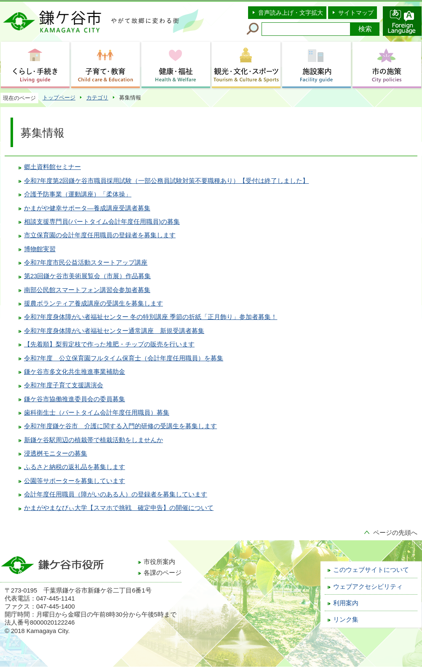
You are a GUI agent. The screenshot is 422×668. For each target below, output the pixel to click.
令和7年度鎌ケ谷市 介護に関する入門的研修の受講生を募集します (120, 426)
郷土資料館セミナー (52, 167)
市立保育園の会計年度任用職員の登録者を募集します (100, 235)
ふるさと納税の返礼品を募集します (74, 467)
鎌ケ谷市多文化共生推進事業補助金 (74, 371)
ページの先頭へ (395, 532)
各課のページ (163, 572)
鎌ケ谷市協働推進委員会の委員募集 (74, 399)
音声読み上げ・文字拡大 (290, 12)
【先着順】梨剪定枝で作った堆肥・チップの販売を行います (109, 344)
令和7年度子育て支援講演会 (63, 385)
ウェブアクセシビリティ (368, 586)
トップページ (59, 97)
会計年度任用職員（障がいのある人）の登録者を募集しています (115, 494)
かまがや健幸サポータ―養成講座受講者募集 (87, 208)
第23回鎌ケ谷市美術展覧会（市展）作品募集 (87, 276)
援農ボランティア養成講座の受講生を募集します (93, 303)
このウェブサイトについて (371, 569)
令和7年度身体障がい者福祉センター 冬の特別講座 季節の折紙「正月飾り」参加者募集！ (150, 317)
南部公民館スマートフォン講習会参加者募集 (87, 290)
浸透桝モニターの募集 (55, 453)
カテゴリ (97, 97)
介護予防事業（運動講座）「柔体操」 (77, 194)
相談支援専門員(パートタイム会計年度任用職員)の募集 (102, 221)
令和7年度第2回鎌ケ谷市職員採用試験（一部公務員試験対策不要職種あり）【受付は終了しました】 (166, 180)
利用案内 (345, 603)
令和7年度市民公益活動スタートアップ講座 (85, 262)
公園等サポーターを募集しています (74, 481)
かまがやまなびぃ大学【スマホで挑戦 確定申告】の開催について (119, 507)
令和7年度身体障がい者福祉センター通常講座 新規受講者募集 (114, 330)
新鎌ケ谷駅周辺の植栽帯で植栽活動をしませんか (93, 440)
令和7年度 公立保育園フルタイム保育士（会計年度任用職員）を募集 (123, 358)
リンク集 (345, 619)
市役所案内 (159, 561)
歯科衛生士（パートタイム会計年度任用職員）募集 (96, 412)
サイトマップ (356, 12)
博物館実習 (40, 249)
